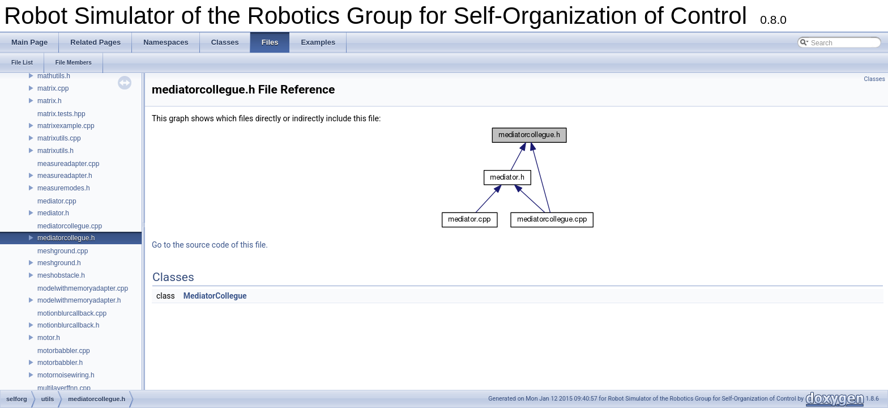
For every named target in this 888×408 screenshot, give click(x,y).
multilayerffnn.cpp (64, 388)
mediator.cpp (56, 201)
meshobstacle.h (61, 275)
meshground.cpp (62, 251)
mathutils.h (53, 76)
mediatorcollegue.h (66, 238)
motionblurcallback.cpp (71, 313)
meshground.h (59, 263)
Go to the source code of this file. (210, 244)
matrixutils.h (55, 151)
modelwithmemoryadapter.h (79, 300)
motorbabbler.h (60, 363)
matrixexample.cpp (66, 126)
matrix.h (49, 101)
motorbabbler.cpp (63, 351)
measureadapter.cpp (68, 164)
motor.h (48, 338)
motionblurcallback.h (68, 325)
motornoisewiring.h (66, 375)
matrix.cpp (53, 88)
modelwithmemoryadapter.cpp (82, 288)
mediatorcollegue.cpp (69, 226)
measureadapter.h (64, 176)
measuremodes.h (63, 188)
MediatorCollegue (215, 295)
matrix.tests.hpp (61, 114)
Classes (874, 79)
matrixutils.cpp (59, 138)
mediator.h (53, 213)
